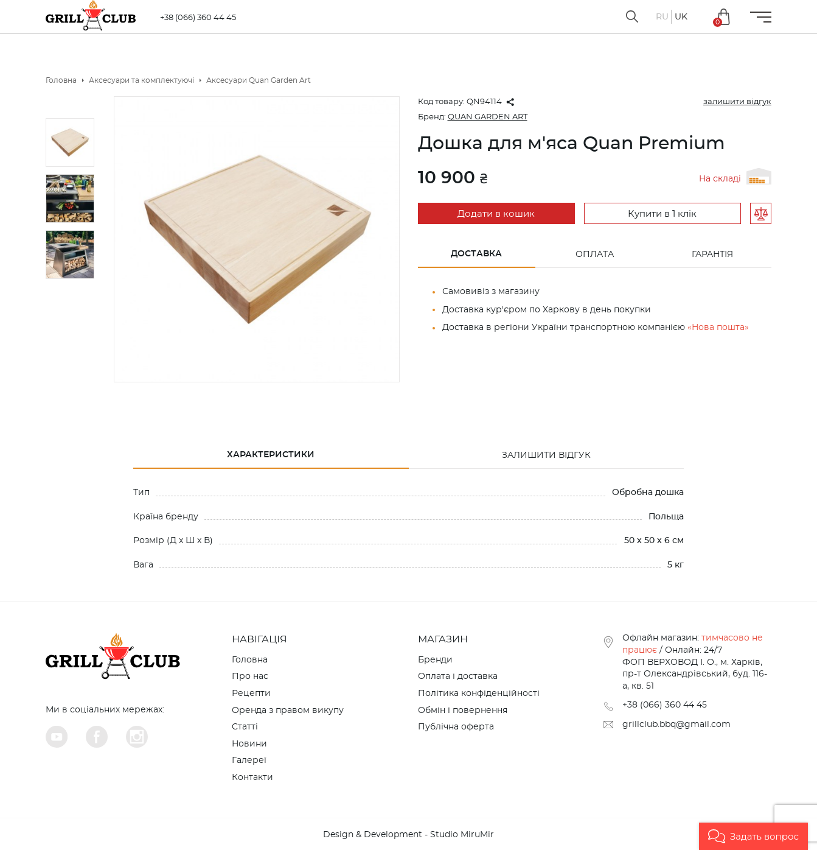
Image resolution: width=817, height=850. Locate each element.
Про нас (250, 676)
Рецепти (251, 693)
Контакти (252, 777)
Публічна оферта (456, 727)
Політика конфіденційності (479, 693)
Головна (250, 660)
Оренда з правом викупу (288, 710)
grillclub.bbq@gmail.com (676, 724)
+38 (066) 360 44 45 (198, 18)
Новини (249, 744)
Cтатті (245, 727)
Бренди (435, 660)
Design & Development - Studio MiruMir (408, 835)
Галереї (249, 760)
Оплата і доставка (458, 676)
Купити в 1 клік (662, 214)
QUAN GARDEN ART (487, 117)
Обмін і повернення (462, 710)
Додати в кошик (496, 214)
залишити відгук (737, 102)
